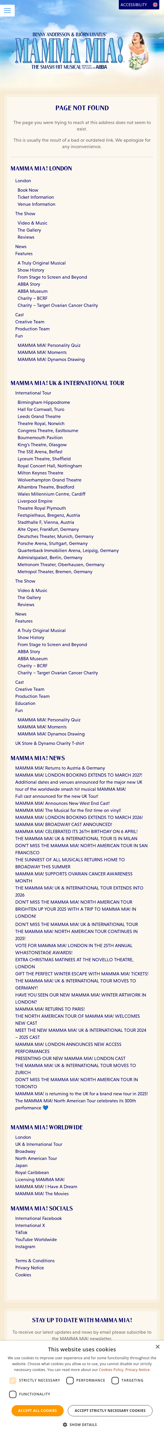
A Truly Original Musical (42, 262)
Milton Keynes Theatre (40, 472)
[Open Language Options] (155, 4)
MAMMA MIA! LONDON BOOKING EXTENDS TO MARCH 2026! (79, 817)
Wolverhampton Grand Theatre (50, 479)
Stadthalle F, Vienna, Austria (46, 522)
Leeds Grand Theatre (39, 416)
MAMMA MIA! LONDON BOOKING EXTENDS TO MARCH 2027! (78, 775)
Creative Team (29, 321)
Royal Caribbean (32, 1172)
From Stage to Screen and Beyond (52, 277)
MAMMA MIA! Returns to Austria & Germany (60, 767)
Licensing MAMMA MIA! (40, 1179)
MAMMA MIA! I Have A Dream (46, 1186)
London (23, 180)
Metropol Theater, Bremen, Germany (55, 571)
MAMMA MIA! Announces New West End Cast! (62, 803)
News (20, 246)
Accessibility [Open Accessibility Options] (134, 4)
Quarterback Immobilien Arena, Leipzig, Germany (68, 550)
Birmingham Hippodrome (44, 402)
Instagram (25, 1246)
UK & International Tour (38, 1144)
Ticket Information (36, 197)
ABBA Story (29, 284)
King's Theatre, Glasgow (42, 444)
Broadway (25, 1151)
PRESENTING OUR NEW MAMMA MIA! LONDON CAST (70, 1058)
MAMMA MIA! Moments (42, 352)
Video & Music (32, 222)
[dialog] (82, 1388)
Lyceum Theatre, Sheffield (44, 458)
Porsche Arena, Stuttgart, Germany (53, 543)
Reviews (26, 237)
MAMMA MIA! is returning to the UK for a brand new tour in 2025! (81, 1093)
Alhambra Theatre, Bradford (46, 486)
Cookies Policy (111, 1369)
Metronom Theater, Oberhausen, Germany (61, 564)
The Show (25, 213)
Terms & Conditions (35, 1260)
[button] (82, 1425)
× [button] (157, 1347)
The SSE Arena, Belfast (40, 451)
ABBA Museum (33, 291)
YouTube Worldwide (36, 1239)
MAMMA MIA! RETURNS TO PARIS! (50, 1009)
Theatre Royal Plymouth (42, 508)
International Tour (33, 392)
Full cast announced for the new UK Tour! (56, 796)
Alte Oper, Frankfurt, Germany (48, 529)
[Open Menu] (7, 10)
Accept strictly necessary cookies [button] (110, 1410)
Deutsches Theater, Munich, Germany (56, 536)
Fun (19, 335)
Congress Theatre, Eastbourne (48, 430)
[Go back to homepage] (82, 50)
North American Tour (36, 1158)
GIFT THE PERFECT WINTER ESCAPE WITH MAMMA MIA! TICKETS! (81, 973)
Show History (31, 270)
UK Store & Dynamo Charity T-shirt (49, 743)
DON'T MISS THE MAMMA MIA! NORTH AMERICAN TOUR (73, 902)
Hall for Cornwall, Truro (41, 409)
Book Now (28, 190)
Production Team (32, 328)
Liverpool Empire (35, 501)
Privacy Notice (29, 1267)
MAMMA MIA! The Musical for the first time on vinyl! (68, 810)
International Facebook (38, 1218)
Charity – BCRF (33, 298)
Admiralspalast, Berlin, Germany (50, 557)
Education (25, 703)
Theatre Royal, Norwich (41, 423)
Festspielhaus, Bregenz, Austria (49, 515)
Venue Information (36, 204)
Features (24, 253)
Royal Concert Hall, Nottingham (50, 465)
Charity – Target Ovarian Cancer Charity (58, 305)
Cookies (23, 1274)
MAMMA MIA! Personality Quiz (49, 345)
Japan (21, 1165)
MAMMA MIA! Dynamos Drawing (51, 359)
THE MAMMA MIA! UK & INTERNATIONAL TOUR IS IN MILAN (76, 838)
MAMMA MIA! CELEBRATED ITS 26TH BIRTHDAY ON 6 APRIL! (76, 831)
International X (30, 1225)
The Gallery (29, 230)
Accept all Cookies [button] (37, 1410)
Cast (19, 314)
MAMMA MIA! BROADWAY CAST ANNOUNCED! (63, 824)
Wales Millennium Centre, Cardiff (51, 494)
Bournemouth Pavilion (40, 437)
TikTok (21, 1232)
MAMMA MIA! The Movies (42, 1193)
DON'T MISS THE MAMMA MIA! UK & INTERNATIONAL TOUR (76, 924)
